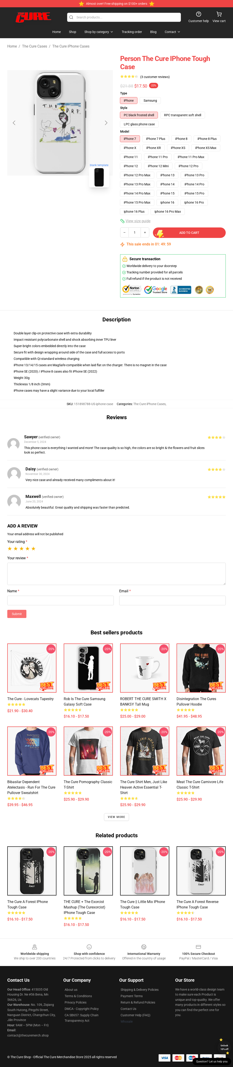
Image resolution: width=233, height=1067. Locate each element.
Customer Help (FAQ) (135, 1015)
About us (71, 989)
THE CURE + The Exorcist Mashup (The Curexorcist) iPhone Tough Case (84, 907)
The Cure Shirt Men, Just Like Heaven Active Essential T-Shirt (143, 787)
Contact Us (128, 1009)
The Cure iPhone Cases (70, 46)
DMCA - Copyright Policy (82, 1009)
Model (124, 131)
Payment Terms (132, 996)
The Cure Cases (34, 46)
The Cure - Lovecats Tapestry (30, 699)
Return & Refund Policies (138, 1002)
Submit (17, 614)
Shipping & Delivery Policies (140, 989)
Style (123, 108)
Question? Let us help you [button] (212, 1061)
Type (123, 93)
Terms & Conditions (78, 996)
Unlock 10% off (224, 1047)
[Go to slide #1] (48, 201)
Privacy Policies (75, 1002)
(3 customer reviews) (155, 77)
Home (12, 46)
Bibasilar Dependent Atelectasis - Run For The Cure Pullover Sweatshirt (31, 787)
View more (116, 817)
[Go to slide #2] (72, 201)
